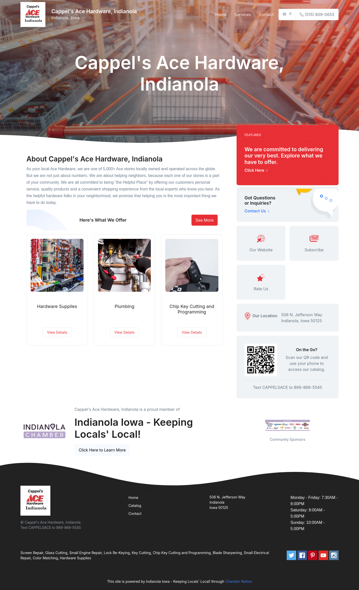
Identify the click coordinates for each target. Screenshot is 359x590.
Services (242, 14)
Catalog (134, 505)
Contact (266, 14)
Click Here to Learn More (102, 449)
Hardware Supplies (57, 306)
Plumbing (124, 306)
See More (204, 220)
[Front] (33, 14)
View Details (57, 332)
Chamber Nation (238, 581)
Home (221, 14)
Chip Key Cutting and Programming (192, 309)
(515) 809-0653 (317, 14)
